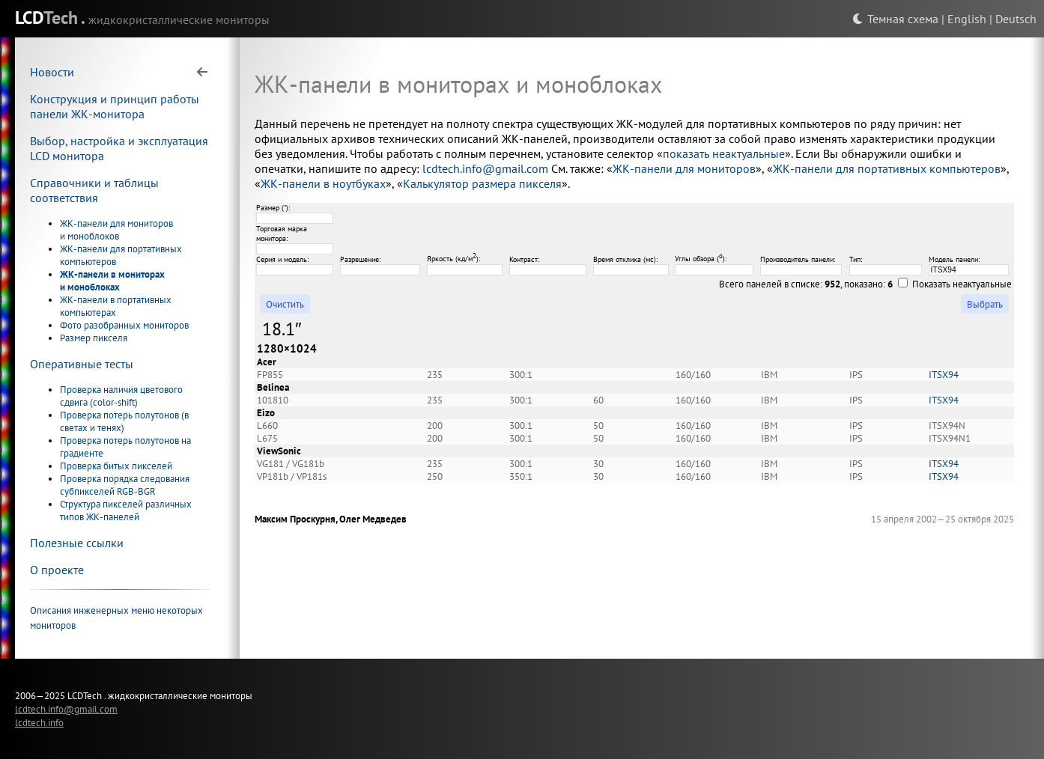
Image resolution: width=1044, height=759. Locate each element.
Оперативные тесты (81, 363)
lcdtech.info (39, 722)
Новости (52, 71)
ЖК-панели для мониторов (684, 168)
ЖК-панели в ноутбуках (323, 183)
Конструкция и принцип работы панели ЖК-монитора (114, 106)
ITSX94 (944, 374)
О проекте (57, 569)
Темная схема (895, 18)
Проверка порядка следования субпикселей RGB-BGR (124, 485)
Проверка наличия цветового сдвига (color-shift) (121, 396)
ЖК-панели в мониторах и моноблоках (112, 280)
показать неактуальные (724, 153)
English (966, 18)
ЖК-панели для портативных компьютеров (887, 168)
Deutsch (1016, 18)
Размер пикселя (93, 338)
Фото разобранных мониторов (124, 325)
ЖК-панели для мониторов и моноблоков (116, 230)
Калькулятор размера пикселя (482, 183)
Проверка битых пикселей (116, 466)
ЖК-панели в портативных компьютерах (116, 306)
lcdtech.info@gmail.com (485, 168)
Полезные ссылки (77, 542)
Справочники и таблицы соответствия (94, 190)
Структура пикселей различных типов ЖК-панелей (126, 510)
